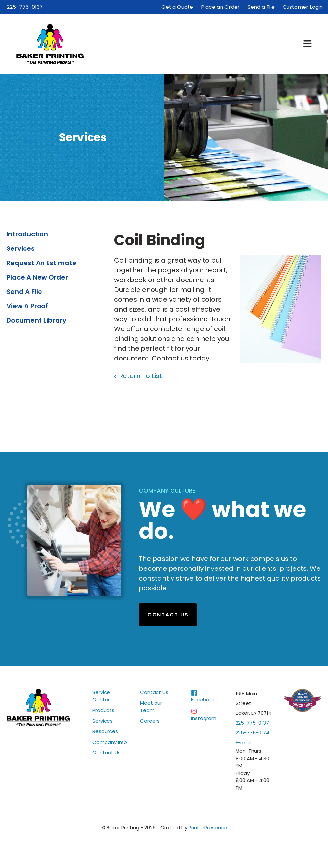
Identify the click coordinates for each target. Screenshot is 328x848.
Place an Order (220, 7)
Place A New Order (37, 277)
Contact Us (168, 614)
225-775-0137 (25, 7)
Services (21, 248)
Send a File (261, 7)
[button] (307, 44)
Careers (150, 720)
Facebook (203, 699)
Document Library (36, 320)
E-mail (243, 742)
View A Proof (27, 306)
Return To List (140, 375)
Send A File (24, 291)
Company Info (109, 742)
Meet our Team (151, 706)
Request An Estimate (41, 262)
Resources (105, 731)
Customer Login (303, 7)
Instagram (203, 718)
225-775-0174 (252, 732)
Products (103, 710)
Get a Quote (177, 7)
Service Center (101, 696)
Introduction (27, 234)
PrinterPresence (208, 827)
